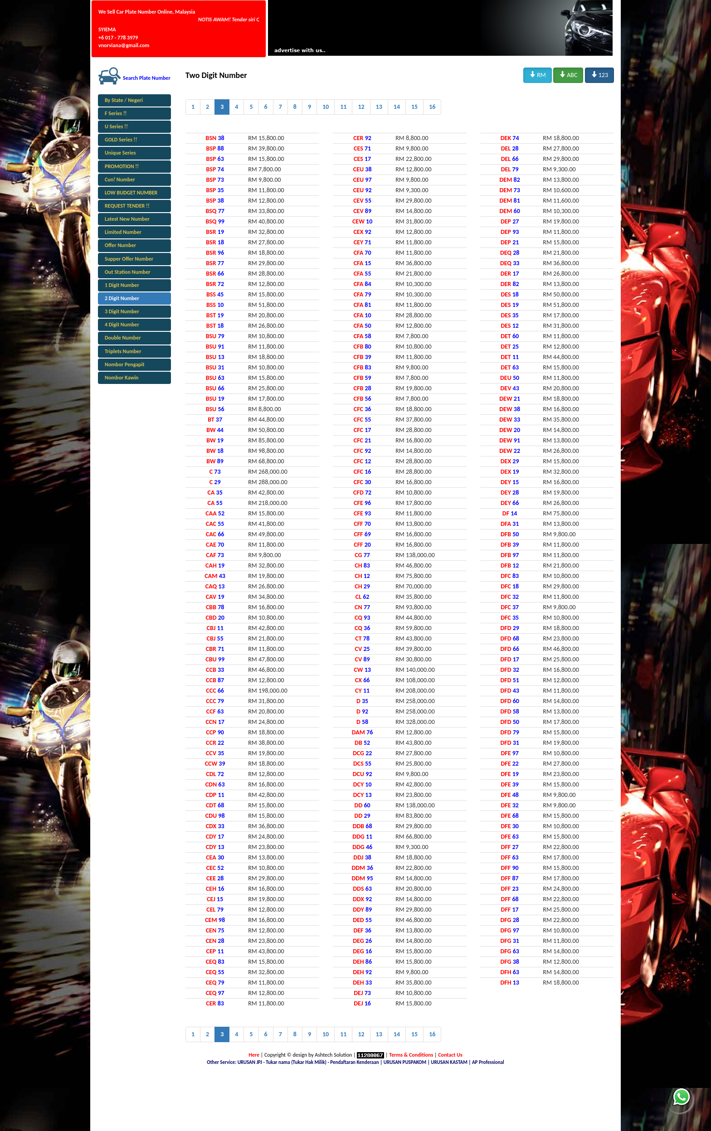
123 (599, 75)
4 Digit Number (122, 324)
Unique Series (120, 153)
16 (432, 107)
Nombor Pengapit (125, 364)
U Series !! (116, 126)
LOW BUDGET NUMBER (131, 192)
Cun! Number (120, 179)
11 (343, 107)
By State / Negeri (124, 100)
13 (379, 107)
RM (537, 75)
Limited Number (123, 232)
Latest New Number (127, 219)
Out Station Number (127, 272)
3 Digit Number (122, 311)
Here (253, 1055)
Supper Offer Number (129, 259)
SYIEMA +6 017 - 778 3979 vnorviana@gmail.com (123, 37)
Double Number (123, 338)
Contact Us (450, 1055)
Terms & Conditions (411, 1055)
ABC (568, 75)
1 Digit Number (122, 285)
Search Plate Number (146, 78)
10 (325, 107)
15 (414, 107)
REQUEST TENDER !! (127, 206)
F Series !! (116, 113)
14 (397, 107)
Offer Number (120, 245)
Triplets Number (123, 351)
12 (361, 107)
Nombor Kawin (122, 377)
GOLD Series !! (121, 139)
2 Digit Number (122, 298)
